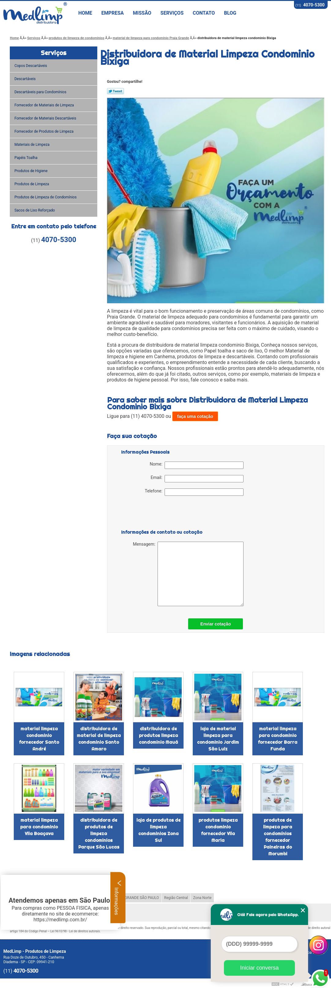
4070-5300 (314, 4)
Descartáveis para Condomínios (40, 92)
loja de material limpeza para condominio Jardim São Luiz (218, 739)
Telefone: (194, 492)
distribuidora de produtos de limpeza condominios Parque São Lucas (98, 833)
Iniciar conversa (259, 968)
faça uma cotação (195, 416)
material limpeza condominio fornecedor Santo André (39, 739)
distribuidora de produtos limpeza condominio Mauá (158, 735)
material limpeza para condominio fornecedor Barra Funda (277, 739)
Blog (230, 13)
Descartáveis (25, 79)
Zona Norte (202, 898)
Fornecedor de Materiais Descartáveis (45, 118)
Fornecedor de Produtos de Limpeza (44, 131)
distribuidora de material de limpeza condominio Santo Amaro (99, 739)
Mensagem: (188, 574)
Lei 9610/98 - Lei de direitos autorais (75, 931)
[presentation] (159, 514)
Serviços (172, 13)
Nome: (197, 465)
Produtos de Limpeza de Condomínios (45, 197)
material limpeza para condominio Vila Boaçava (39, 826)
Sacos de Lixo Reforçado (35, 210)
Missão (142, 13)
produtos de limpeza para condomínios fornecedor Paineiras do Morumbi (277, 837)
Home (85, 13)
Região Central (176, 898)
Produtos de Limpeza (32, 184)
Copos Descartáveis (31, 66)
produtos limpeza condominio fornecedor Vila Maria (218, 830)
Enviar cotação (215, 623)
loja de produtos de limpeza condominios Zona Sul (158, 830)
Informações (117, 897)
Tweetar (115, 91)
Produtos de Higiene (31, 171)
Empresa (112, 13)
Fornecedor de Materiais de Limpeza (44, 105)
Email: (197, 478)
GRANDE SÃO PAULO (142, 898)
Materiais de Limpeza (32, 144)
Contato (204, 13)
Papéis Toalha (26, 158)
